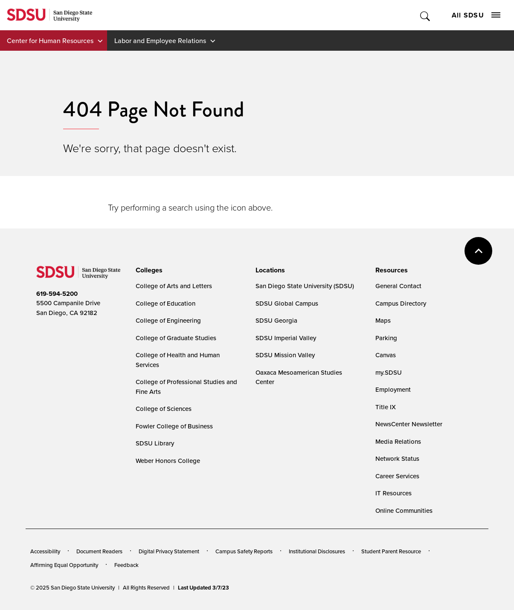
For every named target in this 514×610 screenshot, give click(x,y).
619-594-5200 (57, 293)
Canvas (385, 354)
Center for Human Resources (50, 40)
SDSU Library (155, 443)
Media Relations (398, 441)
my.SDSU (388, 372)
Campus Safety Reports (244, 551)
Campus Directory (400, 303)
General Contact (398, 285)
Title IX (385, 406)
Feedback (126, 565)
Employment (393, 389)
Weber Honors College (168, 460)
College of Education (165, 303)
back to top (478, 251)
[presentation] (148, 270)
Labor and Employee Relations (160, 40)
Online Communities (404, 510)
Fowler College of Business (174, 426)
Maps (383, 320)
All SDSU (476, 15)
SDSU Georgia (276, 320)
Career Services (397, 475)
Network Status (397, 458)
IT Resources (393, 493)
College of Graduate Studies (176, 337)
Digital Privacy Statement (169, 551)
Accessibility (45, 551)
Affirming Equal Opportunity (64, 565)
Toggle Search (425, 15)
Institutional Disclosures (317, 551)
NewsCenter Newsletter (408, 423)
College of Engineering (168, 320)
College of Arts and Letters (174, 285)
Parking (386, 337)
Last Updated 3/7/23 (203, 588)
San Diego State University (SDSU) (305, 285)
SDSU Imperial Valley (286, 337)
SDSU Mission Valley (285, 354)
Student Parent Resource (391, 551)
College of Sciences (164, 408)
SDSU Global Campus (287, 303)
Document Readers (99, 551)
